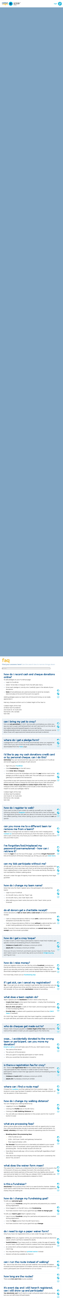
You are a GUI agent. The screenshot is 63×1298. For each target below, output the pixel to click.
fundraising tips (30, 974)
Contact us (8, 833)
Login (55, 3)
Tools (21, 746)
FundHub (19, 766)
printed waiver (32, 1251)
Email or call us (9, 1047)
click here (51, 856)
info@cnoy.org (48, 953)
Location (15, 1089)
